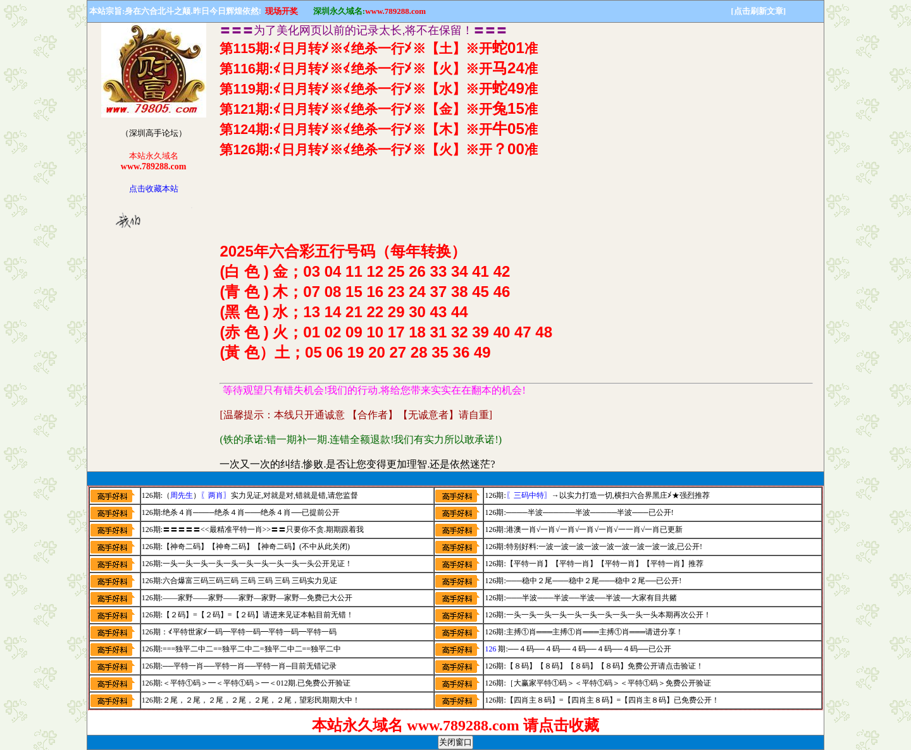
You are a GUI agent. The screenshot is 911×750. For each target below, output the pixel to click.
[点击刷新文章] (758, 11)
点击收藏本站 (153, 188)
